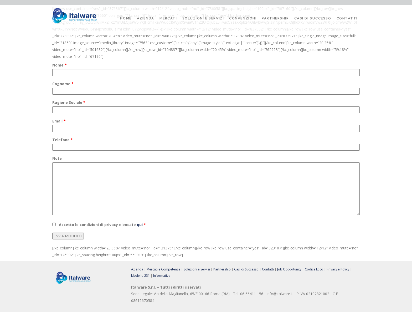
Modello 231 (140, 275)
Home (125, 18)
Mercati (168, 18)
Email (59, 121)
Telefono (62, 139)
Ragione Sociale (68, 102)
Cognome (63, 83)
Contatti (347, 18)
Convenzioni (242, 18)
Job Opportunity (289, 269)
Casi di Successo (312, 18)
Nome (59, 65)
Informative (161, 275)
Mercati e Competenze (163, 269)
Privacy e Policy (338, 269)
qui (140, 224)
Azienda (145, 18)
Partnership (275, 18)
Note (57, 158)
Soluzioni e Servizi (203, 18)
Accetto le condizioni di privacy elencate (102, 224)
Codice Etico (314, 269)
